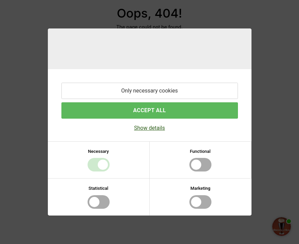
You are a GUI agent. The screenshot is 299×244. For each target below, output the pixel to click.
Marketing (200, 188)
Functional (200, 151)
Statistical (98, 188)
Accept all (149, 110)
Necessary (98, 151)
